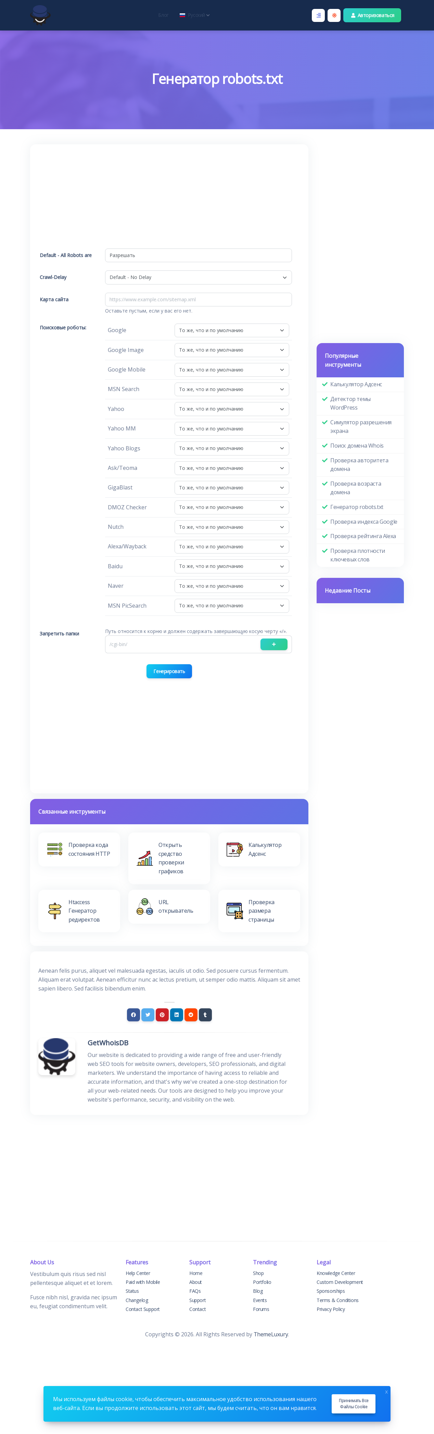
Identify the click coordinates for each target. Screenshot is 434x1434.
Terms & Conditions (338, 1300)
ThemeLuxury (271, 1334)
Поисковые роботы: (63, 327)
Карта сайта (54, 299)
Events (260, 1300)
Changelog (137, 1300)
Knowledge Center (336, 1273)
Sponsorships (331, 1291)
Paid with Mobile (143, 1282)
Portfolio (262, 1282)
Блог (163, 15)
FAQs (195, 1291)
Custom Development (340, 1282)
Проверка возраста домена (355, 488)
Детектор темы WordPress (350, 403)
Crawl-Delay (53, 277)
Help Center (138, 1273)
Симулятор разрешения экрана (361, 426)
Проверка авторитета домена (359, 465)
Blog (258, 1291)
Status (132, 1291)
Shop (258, 1273)
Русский (195, 15)
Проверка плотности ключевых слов (357, 555)
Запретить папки (59, 633)
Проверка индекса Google (363, 521)
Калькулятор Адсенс (356, 384)
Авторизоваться (372, 15)
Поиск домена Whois (357, 445)
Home (195, 1273)
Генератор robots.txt (356, 507)
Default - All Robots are (66, 255)
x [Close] (386, 1391)
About (195, 1282)
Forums (261, 1309)
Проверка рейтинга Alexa (363, 536)
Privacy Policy (331, 1309)
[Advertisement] (169, 200)
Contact (197, 1309)
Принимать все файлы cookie (354, 1404)
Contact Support (143, 1309)
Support (197, 1300)
